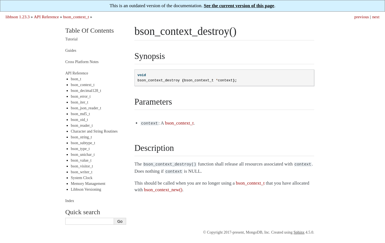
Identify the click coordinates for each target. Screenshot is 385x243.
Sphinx (299, 232)
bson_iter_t (79, 102)
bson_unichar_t (83, 154)
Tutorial (71, 39)
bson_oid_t (79, 120)
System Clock (81, 178)
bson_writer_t (81, 172)
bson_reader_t (82, 125)
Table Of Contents (89, 30)
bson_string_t (81, 137)
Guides (70, 50)
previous (361, 16)
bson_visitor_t (82, 166)
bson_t (76, 79)
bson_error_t (81, 96)
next (375, 16)
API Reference (46, 16)
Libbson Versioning (86, 189)
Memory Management (88, 184)
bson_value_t (81, 160)
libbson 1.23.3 (18, 16)
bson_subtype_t (83, 143)
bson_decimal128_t (86, 91)
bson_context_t (76, 16)
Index (69, 201)
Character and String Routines (94, 131)
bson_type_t (80, 149)
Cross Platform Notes (82, 62)
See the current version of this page (239, 5)
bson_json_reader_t (86, 108)
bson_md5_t (80, 114)
